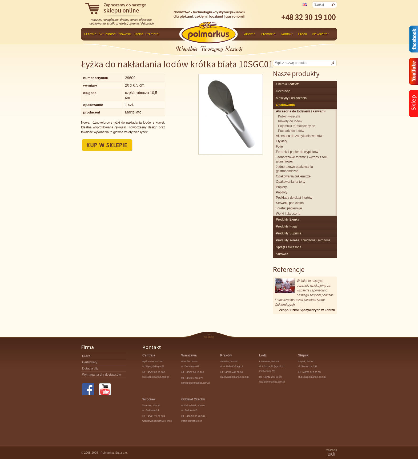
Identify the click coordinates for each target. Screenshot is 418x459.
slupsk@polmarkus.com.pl (312, 377)
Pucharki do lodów (291, 131)
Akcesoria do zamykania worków (299, 136)
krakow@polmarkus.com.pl (234, 377)
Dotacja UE (90, 368)
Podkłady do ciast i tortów (294, 198)
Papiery (281, 187)
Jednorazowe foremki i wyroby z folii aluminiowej (301, 159)
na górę (209, 336)
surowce (282, 254)
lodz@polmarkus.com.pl (272, 381)
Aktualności (107, 34)
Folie (279, 146)
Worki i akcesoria (288, 214)
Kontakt (286, 34)
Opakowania (285, 105)
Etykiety (281, 141)
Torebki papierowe (289, 208)
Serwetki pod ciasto (290, 203)
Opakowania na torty (290, 182)
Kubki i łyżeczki (289, 116)
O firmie (90, 34)
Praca (302, 34)
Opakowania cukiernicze (293, 176)
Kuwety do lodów (290, 121)
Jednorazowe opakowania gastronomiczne (294, 169)
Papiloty (281, 192)
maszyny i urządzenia (291, 98)
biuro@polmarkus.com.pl (155, 377)
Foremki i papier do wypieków (297, 152)
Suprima (249, 34)
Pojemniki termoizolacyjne (296, 126)
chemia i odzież (287, 84)
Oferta (138, 34)
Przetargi (152, 34)
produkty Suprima (288, 233)
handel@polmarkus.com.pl (195, 382)
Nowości (124, 34)
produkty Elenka (287, 219)
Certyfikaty (89, 362)
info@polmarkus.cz (191, 421)
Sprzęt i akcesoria (288, 247)
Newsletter (320, 34)
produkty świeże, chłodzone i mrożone (303, 240)
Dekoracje (283, 91)
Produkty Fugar (287, 226)
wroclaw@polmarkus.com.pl (157, 421)
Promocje (268, 34)
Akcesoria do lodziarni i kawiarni (300, 111)
